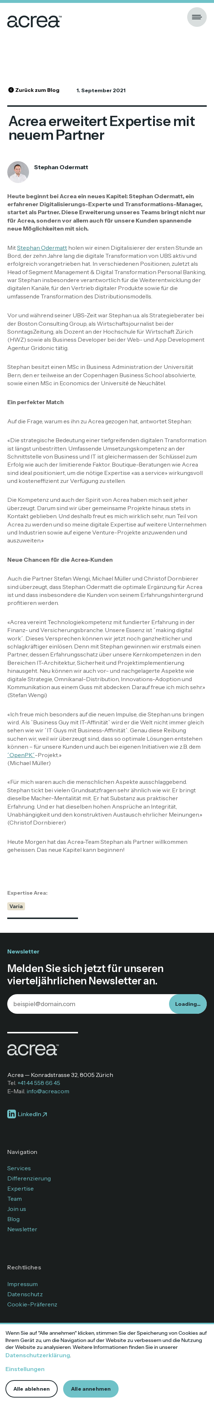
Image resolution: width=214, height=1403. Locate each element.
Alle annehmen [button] (91, 1389)
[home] (34, 17)
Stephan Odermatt (42, 247)
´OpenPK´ (21, 755)
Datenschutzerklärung (37, 1355)
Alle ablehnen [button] (31, 1389)
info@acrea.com (47, 1091)
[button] (197, 17)
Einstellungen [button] (25, 1368)
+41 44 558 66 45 (38, 1082)
